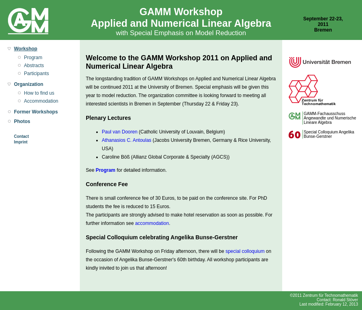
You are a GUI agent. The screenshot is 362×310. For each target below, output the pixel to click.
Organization (28, 84)
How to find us (39, 93)
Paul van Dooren (119, 132)
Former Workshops (36, 112)
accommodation (152, 223)
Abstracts (34, 65)
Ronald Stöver (345, 300)
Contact (21, 136)
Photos (22, 121)
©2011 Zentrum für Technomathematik (324, 295)
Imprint (21, 142)
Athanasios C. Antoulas (126, 140)
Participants (36, 73)
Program (33, 57)
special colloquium (245, 251)
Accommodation (41, 101)
